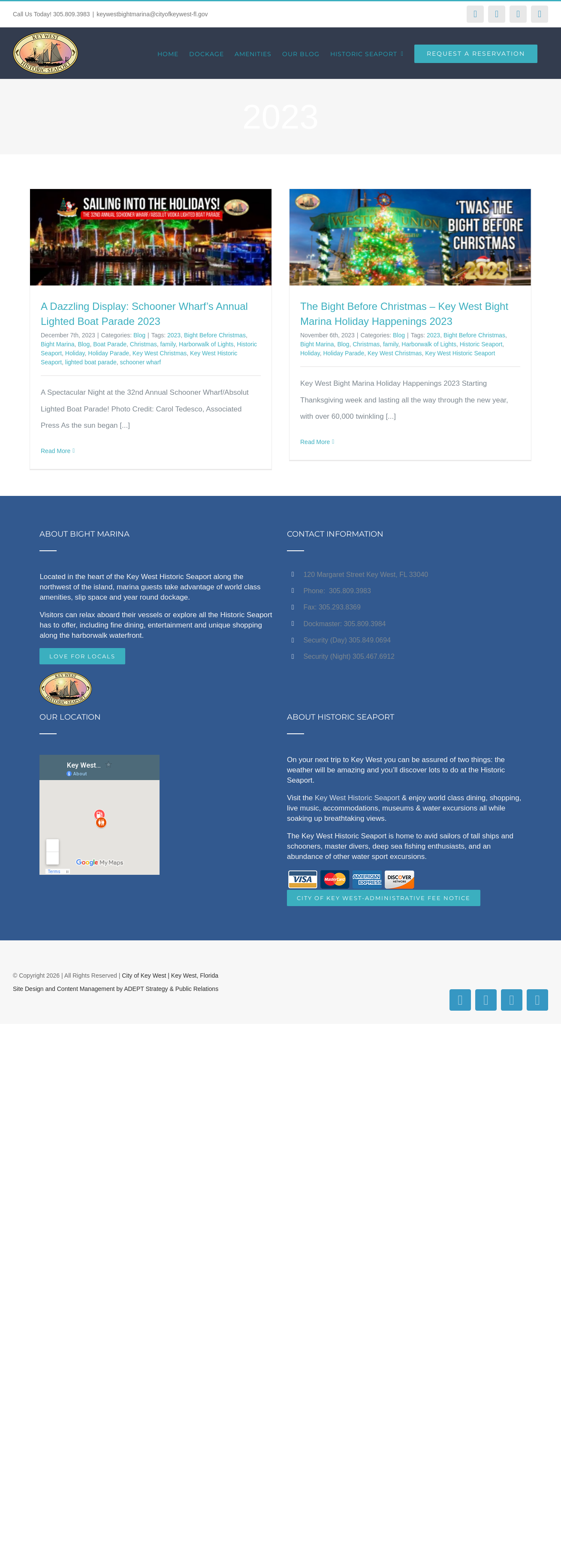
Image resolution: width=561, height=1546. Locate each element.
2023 (174, 335)
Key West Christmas (160, 353)
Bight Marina (58, 344)
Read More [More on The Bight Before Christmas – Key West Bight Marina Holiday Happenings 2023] (315, 441)
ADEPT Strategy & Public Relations (171, 988)
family (168, 344)
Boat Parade (110, 344)
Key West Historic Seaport (460, 353)
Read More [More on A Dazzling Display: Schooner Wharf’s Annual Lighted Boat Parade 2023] (55, 450)
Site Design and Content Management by (68, 988)
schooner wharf (140, 362)
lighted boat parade (91, 362)
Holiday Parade (108, 353)
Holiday (75, 353)
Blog (139, 335)
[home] (65, 679)
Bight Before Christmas (215, 335)
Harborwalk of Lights (206, 344)
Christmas (143, 344)
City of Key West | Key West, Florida (170, 975)
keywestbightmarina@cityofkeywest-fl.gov (152, 14)
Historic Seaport (481, 344)
